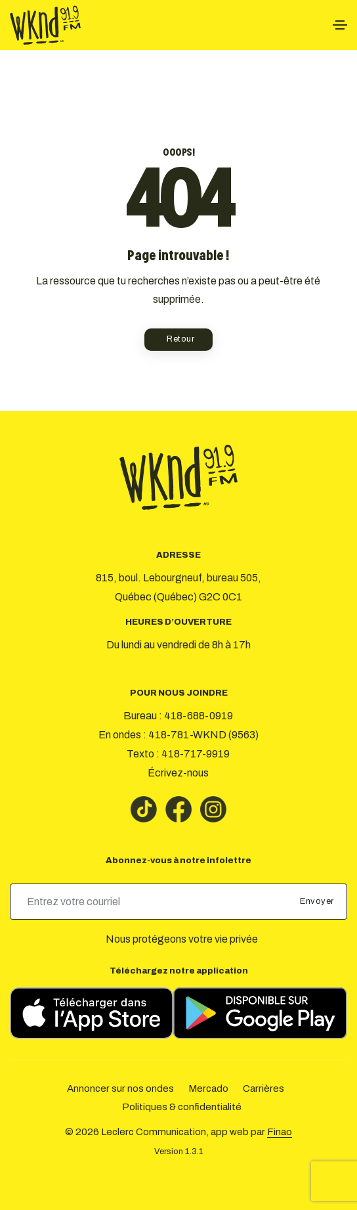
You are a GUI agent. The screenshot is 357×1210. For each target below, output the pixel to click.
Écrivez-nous (178, 772)
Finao (279, 1132)
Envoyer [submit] (318, 901)
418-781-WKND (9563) (203, 734)
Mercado (208, 1088)
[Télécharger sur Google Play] (260, 1013)
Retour (180, 339)
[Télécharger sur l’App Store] (91, 1013)
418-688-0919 (198, 715)
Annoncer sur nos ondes (120, 1088)
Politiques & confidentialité (182, 1107)
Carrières (263, 1088)
